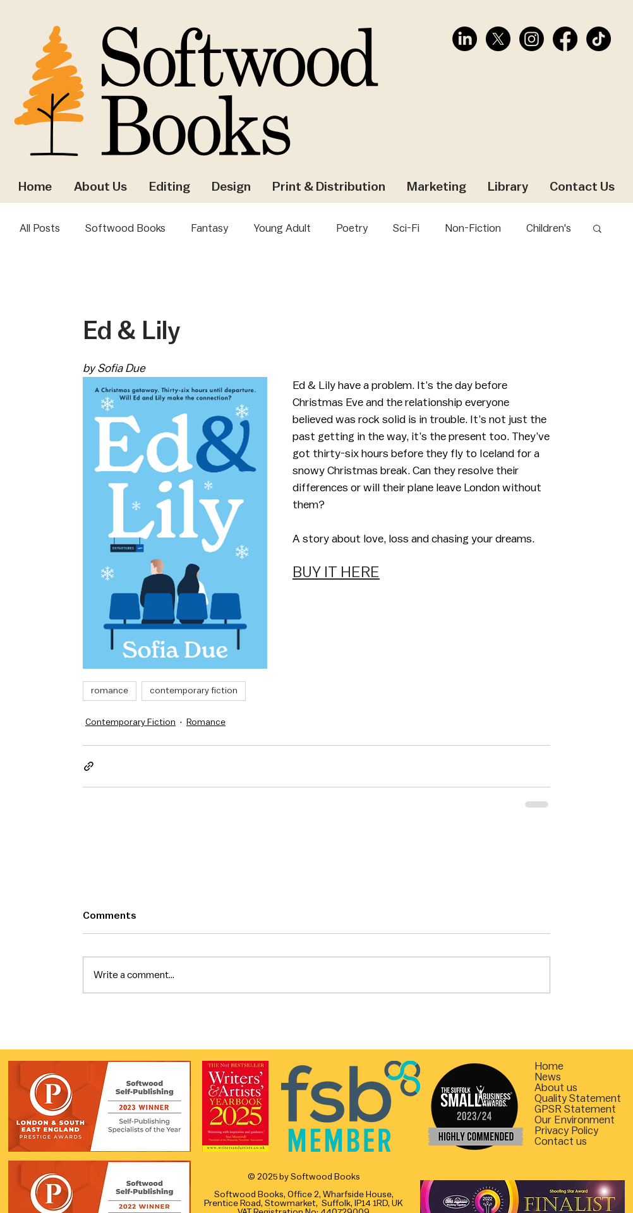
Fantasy (209, 228)
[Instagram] (531, 39)
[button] (597, 228)
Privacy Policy (566, 1130)
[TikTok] (598, 39)
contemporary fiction (194, 690)
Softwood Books (125, 228)
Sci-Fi (406, 228)
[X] (498, 39)
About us (555, 1087)
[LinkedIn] (464, 39)
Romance (206, 722)
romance (109, 690)
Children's (548, 228)
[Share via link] (89, 766)
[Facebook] (565, 39)
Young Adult (282, 228)
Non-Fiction (473, 228)
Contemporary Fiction (130, 722)
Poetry (352, 228)
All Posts (40, 228)
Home (549, 1066)
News (547, 1077)
